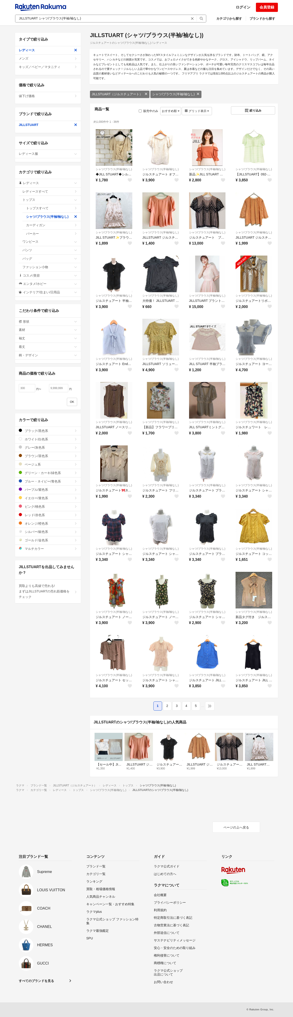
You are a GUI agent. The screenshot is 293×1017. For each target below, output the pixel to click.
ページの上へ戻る (236, 827)
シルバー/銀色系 (48, 532)
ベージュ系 (48, 464)
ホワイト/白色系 (48, 439)
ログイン (243, 7)
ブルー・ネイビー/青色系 (48, 481)
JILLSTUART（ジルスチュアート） (120, 94)
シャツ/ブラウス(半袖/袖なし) (176, 94)
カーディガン (51, 225)
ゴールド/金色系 (48, 540)
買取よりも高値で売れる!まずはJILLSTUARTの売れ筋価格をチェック (48, 591)
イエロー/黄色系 (48, 498)
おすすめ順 (170, 111)
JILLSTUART (48, 125)
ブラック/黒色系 (48, 431)
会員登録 (267, 7)
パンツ (49, 250)
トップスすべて (51, 208)
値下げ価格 (48, 96)
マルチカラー (48, 549)
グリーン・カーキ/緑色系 (48, 473)
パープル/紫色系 (48, 489)
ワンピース (49, 241)
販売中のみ (148, 111)
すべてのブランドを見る (36, 981)
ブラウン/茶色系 (48, 456)
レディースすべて (49, 191)
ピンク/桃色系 (48, 506)
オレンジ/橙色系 (48, 523)
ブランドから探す (262, 18)
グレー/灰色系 (48, 447)
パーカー (51, 233)
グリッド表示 (197, 111)
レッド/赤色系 (48, 515)
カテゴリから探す (229, 18)
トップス (49, 200)
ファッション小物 (49, 267)
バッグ (49, 258)
